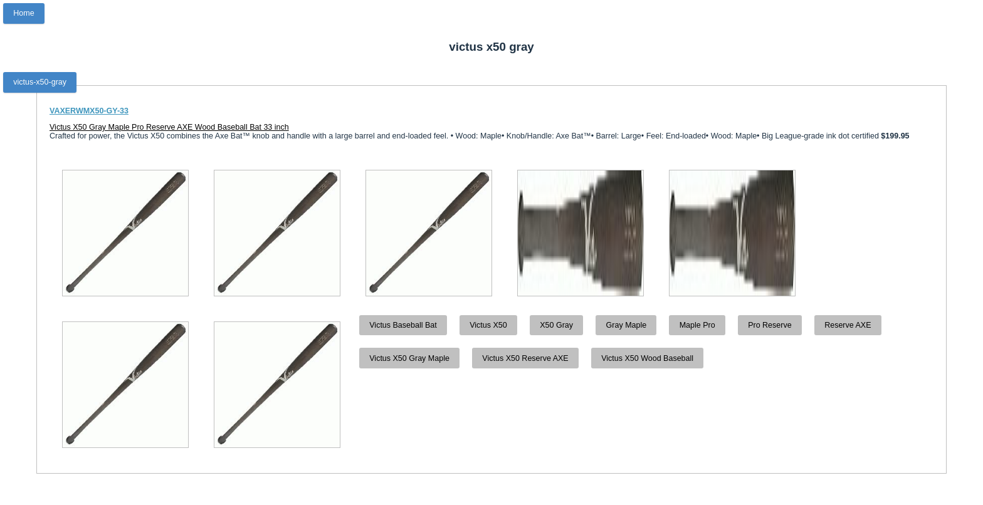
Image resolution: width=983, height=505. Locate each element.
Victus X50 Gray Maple (409, 358)
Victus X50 (488, 325)
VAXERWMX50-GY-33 (89, 111)
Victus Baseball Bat (402, 325)
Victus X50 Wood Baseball (647, 358)
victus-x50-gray (39, 82)
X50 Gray (556, 325)
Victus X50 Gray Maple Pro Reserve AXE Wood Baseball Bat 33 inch (169, 127)
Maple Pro (697, 325)
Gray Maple (626, 325)
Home (23, 13)
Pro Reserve (769, 325)
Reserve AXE (847, 325)
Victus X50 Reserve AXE (525, 358)
